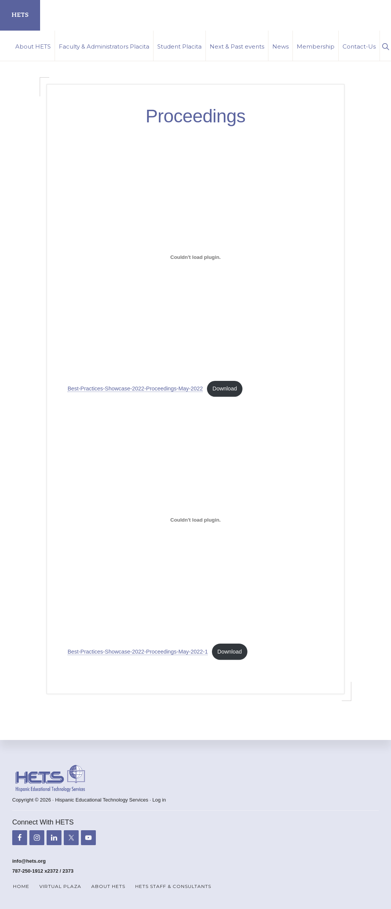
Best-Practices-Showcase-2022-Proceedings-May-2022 (135, 388)
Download (225, 388)
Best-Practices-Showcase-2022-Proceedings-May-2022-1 (138, 652)
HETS (20, 15)
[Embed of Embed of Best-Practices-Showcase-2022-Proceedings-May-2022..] (195, 257)
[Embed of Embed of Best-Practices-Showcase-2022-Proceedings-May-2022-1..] (195, 520)
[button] (385, 46)
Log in (159, 800)
